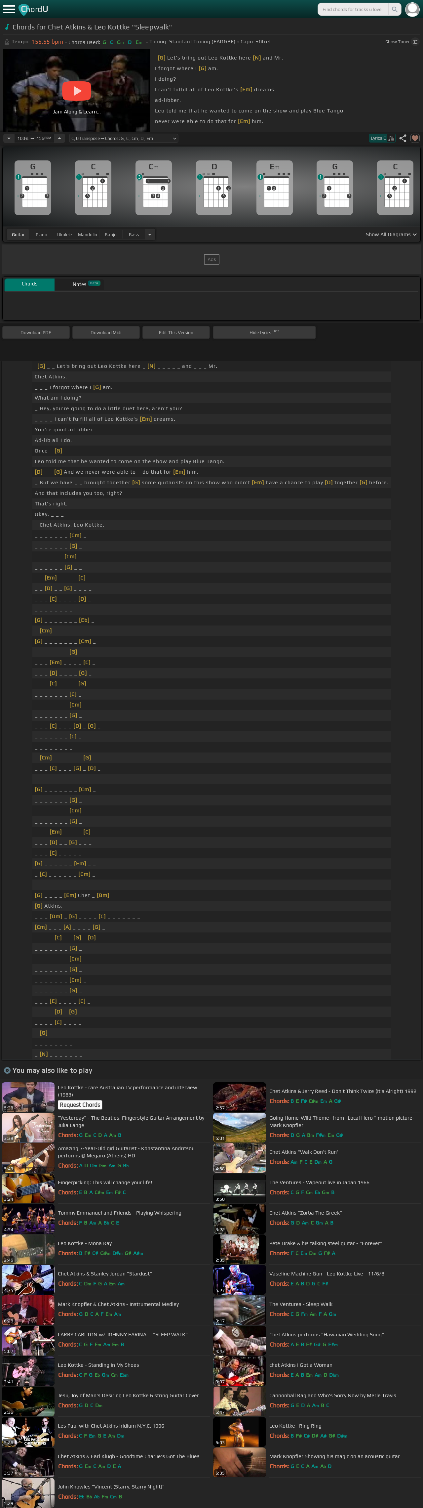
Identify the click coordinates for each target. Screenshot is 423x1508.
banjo (111, 234)
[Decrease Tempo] (9, 138)
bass (134, 234)
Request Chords (80, 1104)
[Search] (394, 9)
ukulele (64, 234)
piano (41, 234)
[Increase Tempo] (59, 138)
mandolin (87, 234)
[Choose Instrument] (150, 234)
